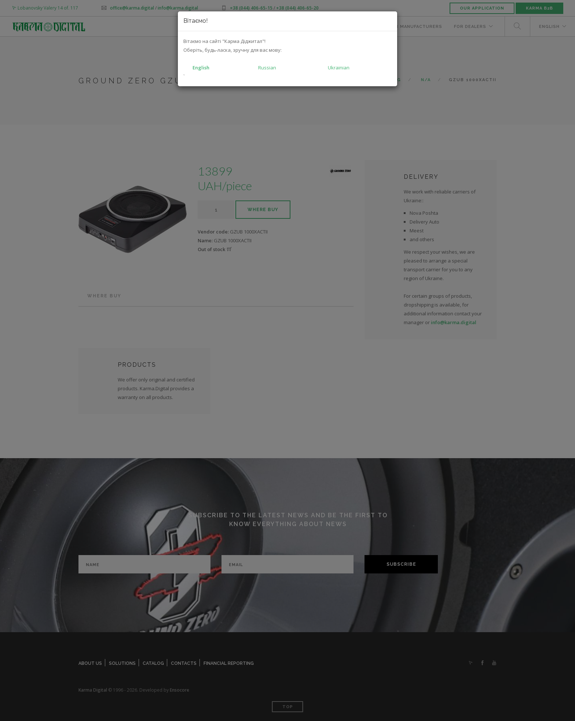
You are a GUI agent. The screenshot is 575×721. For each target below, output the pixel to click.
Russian (267, 67)
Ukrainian (338, 67)
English (201, 67)
